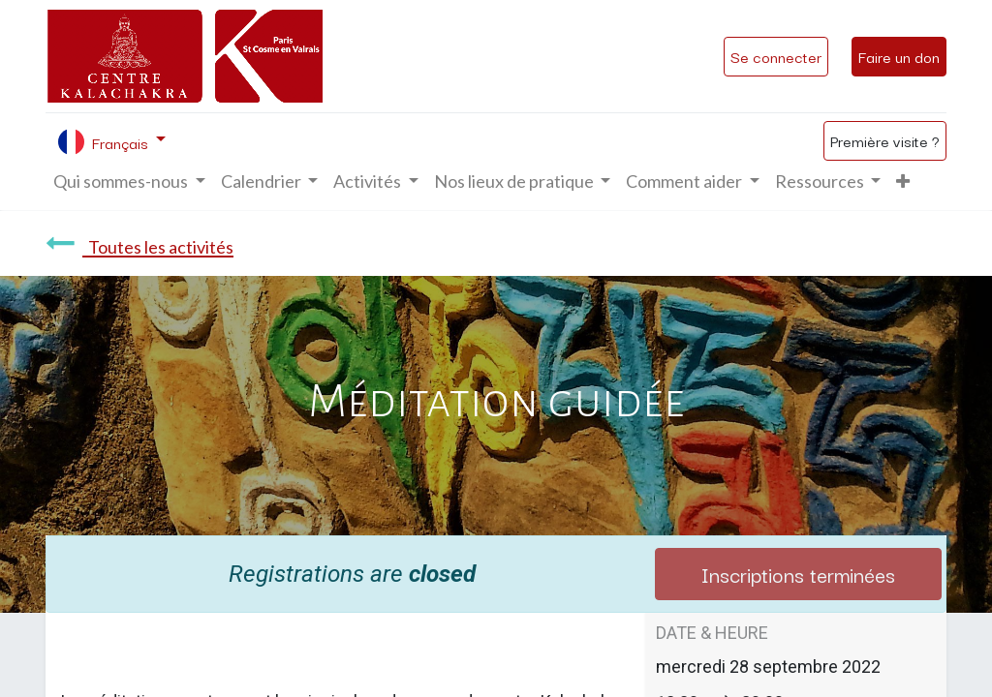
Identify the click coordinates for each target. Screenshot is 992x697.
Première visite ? (885, 140)
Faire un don (899, 56)
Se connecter (776, 56)
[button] (902, 181)
